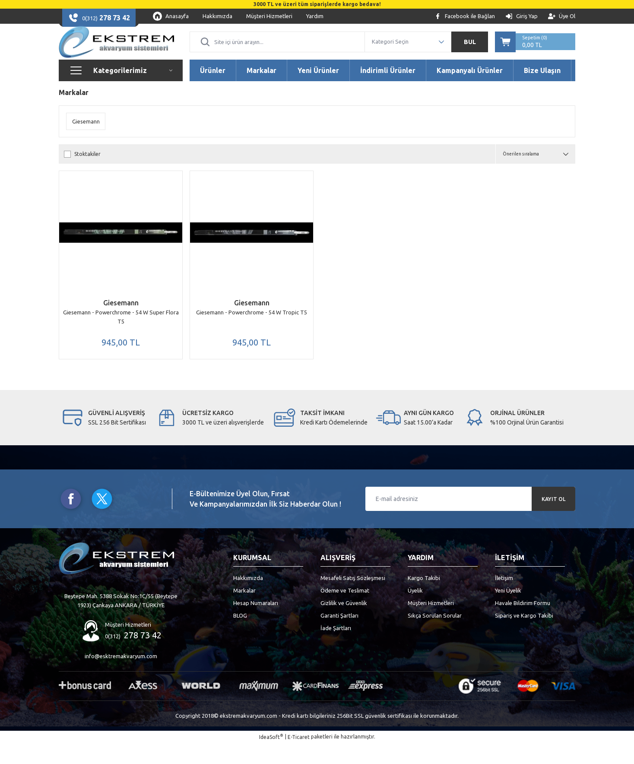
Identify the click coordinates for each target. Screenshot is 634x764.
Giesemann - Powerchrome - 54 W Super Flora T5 (121, 333)
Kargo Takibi (424, 599)
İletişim (504, 599)
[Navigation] (121, 87)
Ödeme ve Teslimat (344, 611)
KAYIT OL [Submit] (553, 519)
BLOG (240, 636)
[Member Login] (521, 16)
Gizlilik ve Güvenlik (343, 624)
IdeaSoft (271, 757)
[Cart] (535, 50)
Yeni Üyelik (508, 611)
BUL (470, 50)
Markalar (244, 611)
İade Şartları (335, 649)
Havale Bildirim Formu (522, 624)
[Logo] (116, 50)
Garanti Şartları (339, 636)
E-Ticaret (299, 758)
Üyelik (415, 611)
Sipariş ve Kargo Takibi (524, 636)
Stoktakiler (87, 171)
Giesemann (121, 319)
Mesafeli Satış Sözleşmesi (352, 599)
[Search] (277, 50)
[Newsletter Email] (470, 519)
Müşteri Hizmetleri (431, 624)
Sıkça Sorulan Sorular (435, 636)
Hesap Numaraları (255, 624)
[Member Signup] (561, 16)
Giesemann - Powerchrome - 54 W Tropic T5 (251, 329)
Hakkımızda (248, 599)
